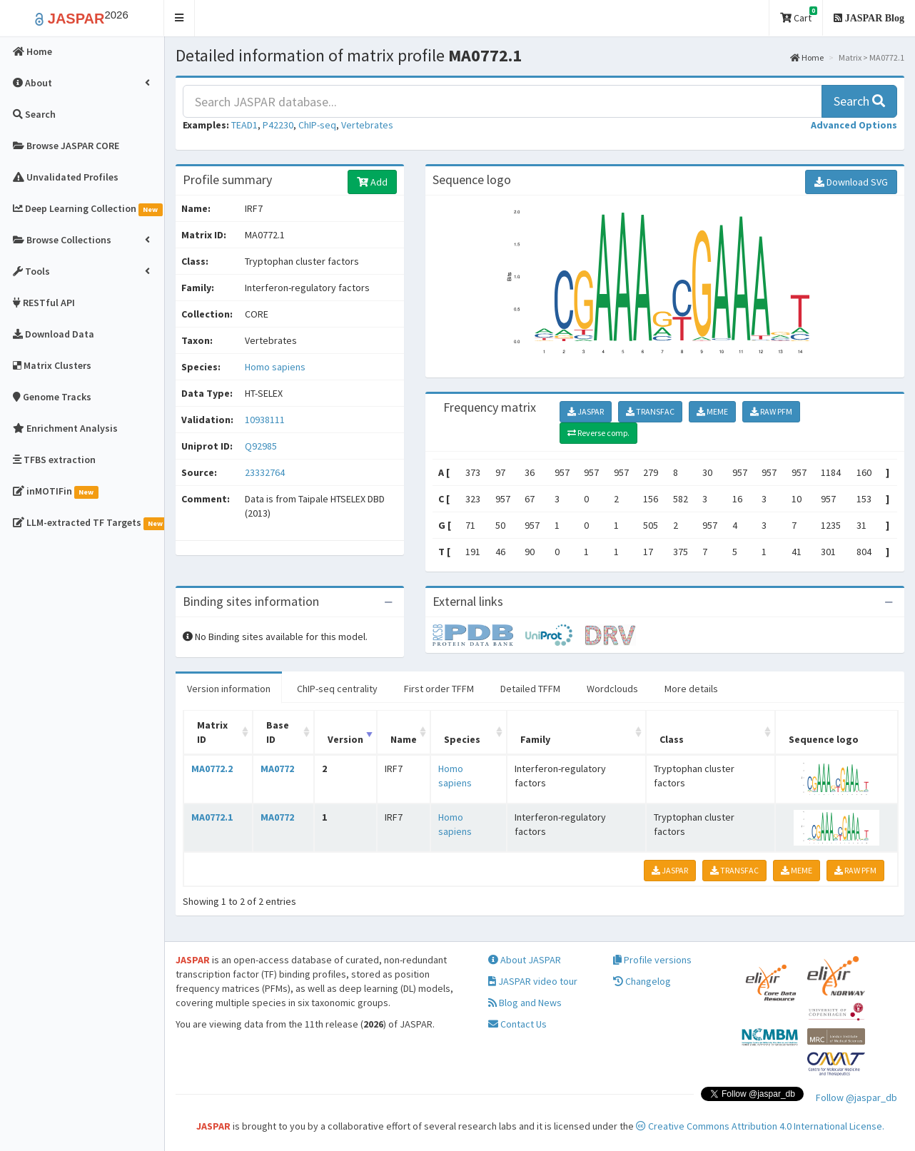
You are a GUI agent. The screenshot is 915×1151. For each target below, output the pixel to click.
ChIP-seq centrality (337, 688)
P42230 (278, 124)
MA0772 (277, 768)
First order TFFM (439, 688)
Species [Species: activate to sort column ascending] (462, 739)
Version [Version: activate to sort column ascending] (345, 739)
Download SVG (851, 182)
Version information (229, 688)
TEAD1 (244, 124)
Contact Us (517, 1024)
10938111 (265, 419)
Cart (798, 15)
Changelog (642, 981)
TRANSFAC (650, 411)
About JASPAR (524, 959)
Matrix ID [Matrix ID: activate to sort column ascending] (212, 732)
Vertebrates (367, 124)
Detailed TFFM (530, 688)
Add (372, 182)
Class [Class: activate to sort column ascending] (671, 739)
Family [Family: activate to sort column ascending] (535, 739)
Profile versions (652, 959)
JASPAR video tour (532, 981)
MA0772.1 (212, 817)
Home (807, 57)
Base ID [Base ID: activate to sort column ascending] (277, 732)
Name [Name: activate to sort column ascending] (403, 739)
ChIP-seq (317, 124)
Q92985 (262, 446)
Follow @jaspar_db (856, 1097)
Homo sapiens (275, 366)
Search (859, 101)
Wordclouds (612, 688)
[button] (179, 18)
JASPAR (585, 411)
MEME (712, 411)
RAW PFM (771, 411)
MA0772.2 (212, 768)
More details (691, 688)
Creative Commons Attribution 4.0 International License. (760, 1126)
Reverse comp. (598, 432)
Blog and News (525, 1002)
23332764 (265, 472)
